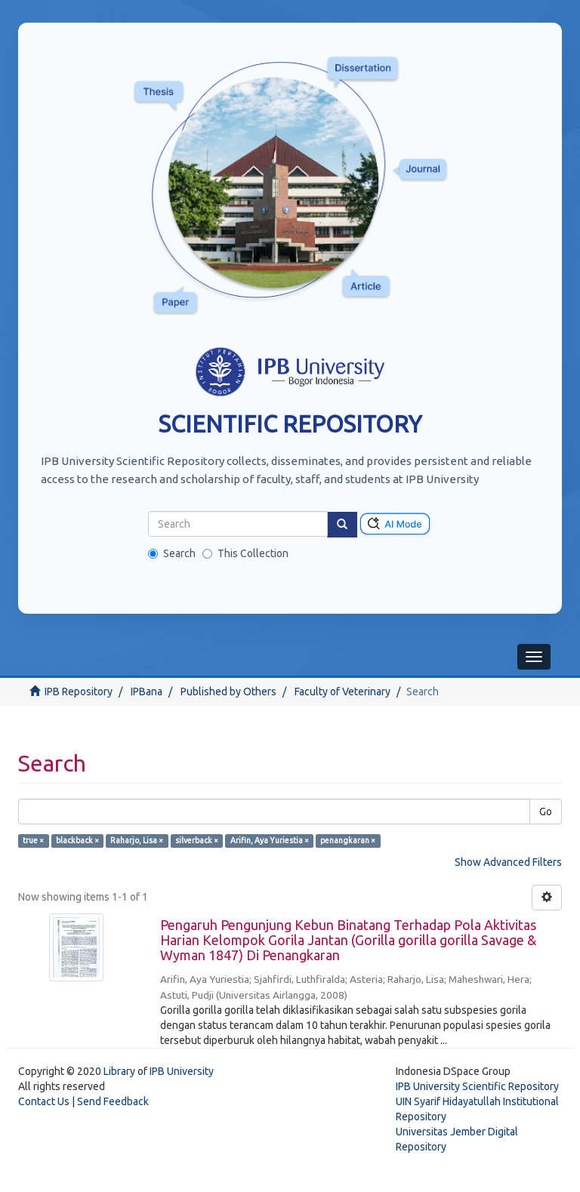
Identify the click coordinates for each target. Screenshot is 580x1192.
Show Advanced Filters (508, 862)
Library (119, 1071)
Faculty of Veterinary (342, 691)
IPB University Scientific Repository (477, 1086)
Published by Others (228, 691)
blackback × (77, 840)
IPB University (182, 1071)
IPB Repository (79, 691)
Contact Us (43, 1101)
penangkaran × (347, 840)
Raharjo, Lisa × (136, 840)
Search (172, 553)
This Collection (245, 553)
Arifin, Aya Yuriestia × (269, 840)
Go (545, 811)
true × (33, 840)
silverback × (196, 840)
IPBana (146, 691)
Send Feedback (113, 1101)
